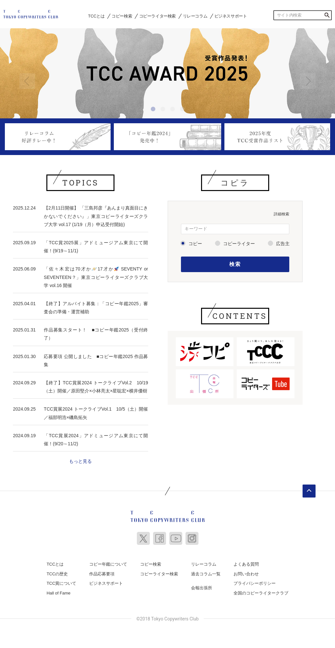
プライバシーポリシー (254, 583)
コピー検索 (122, 16)
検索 (235, 264)
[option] (167, 73)
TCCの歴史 (57, 573)
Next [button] (308, 81)
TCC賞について (62, 583)
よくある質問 (246, 564)
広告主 (283, 243)
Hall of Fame (59, 593)
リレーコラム (195, 16)
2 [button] (164, 110)
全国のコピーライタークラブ (260, 593)
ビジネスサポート (230, 16)
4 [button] (183, 110)
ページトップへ (309, 491)
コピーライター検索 (157, 16)
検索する (327, 15)
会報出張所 (201, 587)
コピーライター (239, 243)
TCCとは (96, 16)
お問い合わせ (246, 573)
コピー (195, 243)
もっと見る (80, 461)
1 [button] (154, 110)
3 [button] (173, 110)
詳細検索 (281, 214)
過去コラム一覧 (206, 573)
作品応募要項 (101, 573)
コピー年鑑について (108, 564)
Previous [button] (27, 81)
